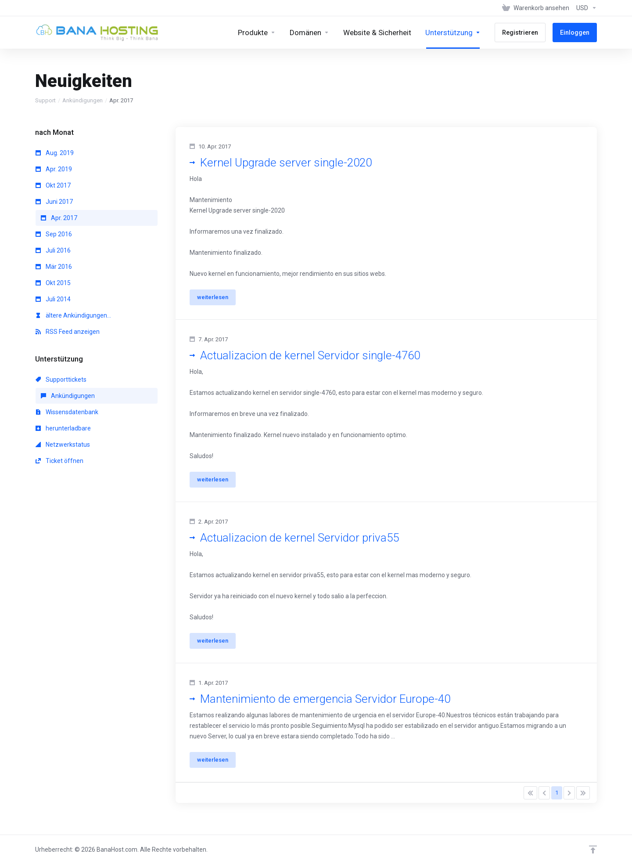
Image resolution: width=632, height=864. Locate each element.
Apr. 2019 (54, 169)
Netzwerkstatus (63, 444)
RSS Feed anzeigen (68, 331)
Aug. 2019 (55, 152)
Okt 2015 (53, 282)
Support (45, 100)
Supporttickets (61, 379)
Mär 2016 (54, 266)
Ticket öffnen (59, 460)
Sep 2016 (54, 234)
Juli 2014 (53, 299)
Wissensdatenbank (67, 412)
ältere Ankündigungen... (73, 315)
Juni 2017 (54, 201)
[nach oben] (593, 849)
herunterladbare (63, 428)
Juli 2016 (53, 250)
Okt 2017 (53, 185)
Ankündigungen (82, 100)
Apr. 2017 (59, 217)
